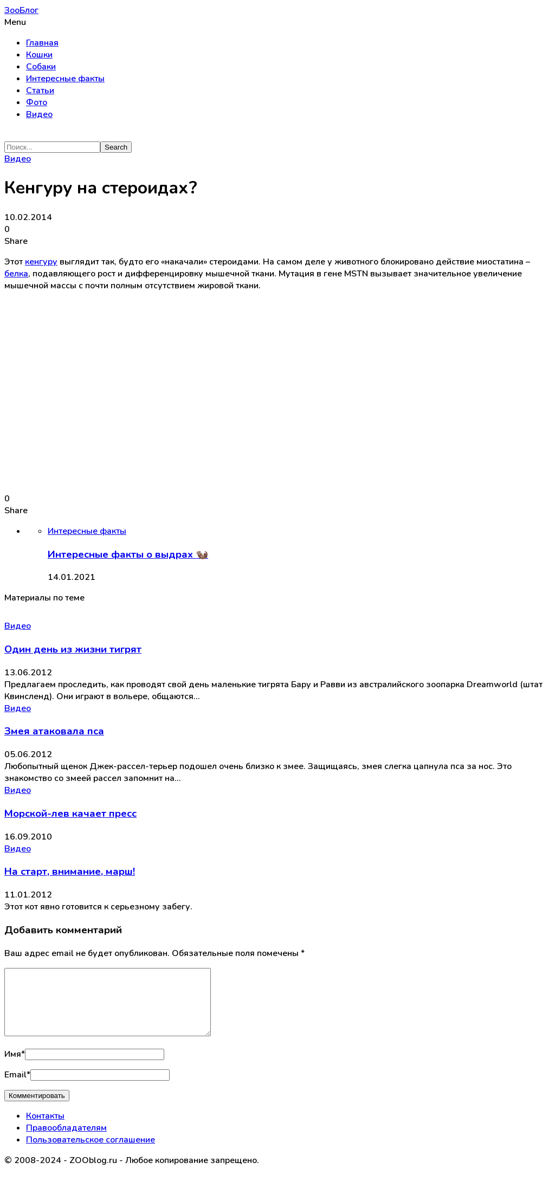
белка (16, 274)
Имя (14, 1067)
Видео (39, 114)
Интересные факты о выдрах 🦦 (128, 554)
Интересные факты (65, 79)
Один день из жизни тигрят (72, 649)
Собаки (41, 67)
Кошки (39, 55)
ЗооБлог (21, 10)
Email (17, 1088)
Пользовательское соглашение (90, 1153)
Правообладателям (66, 1141)
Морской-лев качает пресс (70, 813)
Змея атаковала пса (54, 731)
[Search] (52, 147)
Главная (42, 43)
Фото (36, 102)
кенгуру (41, 262)
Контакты (45, 1129)
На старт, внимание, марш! (69, 871)
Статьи (40, 90)
